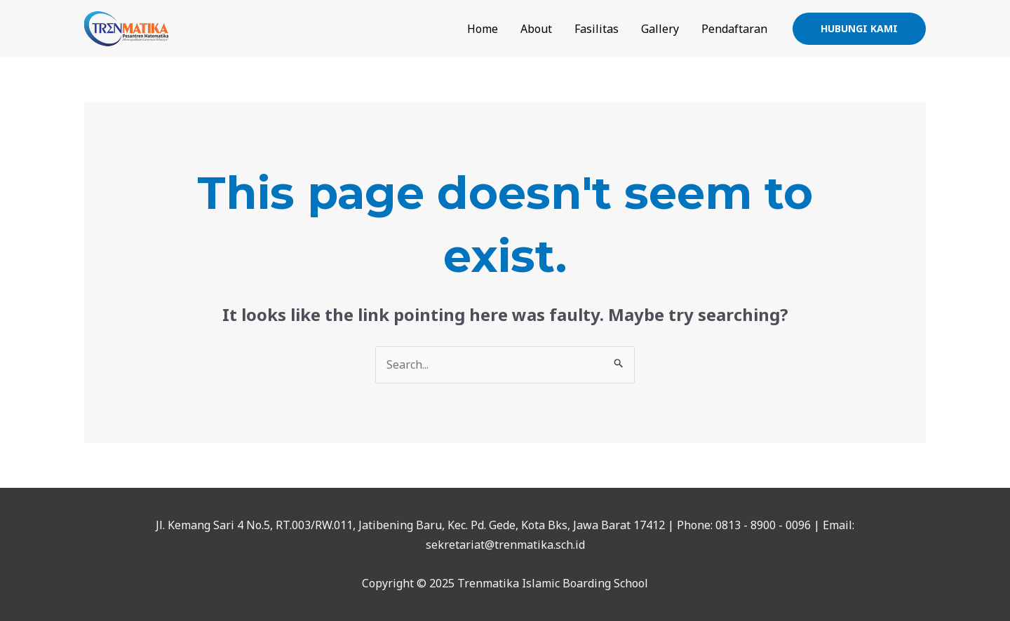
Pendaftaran (734, 28)
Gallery (660, 28)
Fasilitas (596, 28)
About (536, 28)
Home (482, 28)
